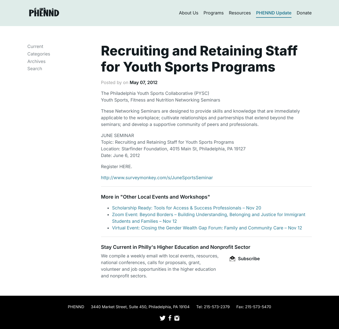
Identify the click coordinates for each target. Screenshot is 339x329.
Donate (304, 13)
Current (35, 46)
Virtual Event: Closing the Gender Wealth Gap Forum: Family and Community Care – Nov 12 (207, 228)
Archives (36, 61)
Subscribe (245, 258)
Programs (214, 13)
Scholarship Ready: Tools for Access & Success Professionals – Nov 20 (186, 208)
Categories (38, 54)
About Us (188, 13)
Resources (240, 13)
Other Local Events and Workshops (165, 197)
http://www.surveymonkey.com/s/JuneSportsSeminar (157, 177)
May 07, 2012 (144, 82)
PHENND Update (274, 13)
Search (34, 68)
